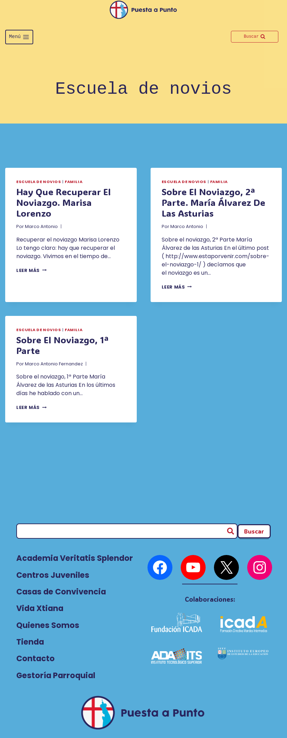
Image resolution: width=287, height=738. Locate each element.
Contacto (35, 658)
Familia (73, 181)
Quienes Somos (47, 625)
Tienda (30, 641)
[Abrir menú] (19, 37)
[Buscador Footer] (254, 531)
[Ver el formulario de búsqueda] (254, 37)
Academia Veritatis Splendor (74, 558)
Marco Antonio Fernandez (54, 364)
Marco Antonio (41, 226)
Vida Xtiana (39, 608)
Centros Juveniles (52, 575)
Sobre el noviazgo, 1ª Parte (62, 345)
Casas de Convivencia (61, 591)
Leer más (31, 270)
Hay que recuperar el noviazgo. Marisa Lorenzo (63, 202)
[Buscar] (126, 531)
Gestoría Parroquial (55, 675)
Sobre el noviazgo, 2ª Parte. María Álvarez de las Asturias (213, 202)
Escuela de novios (38, 181)
